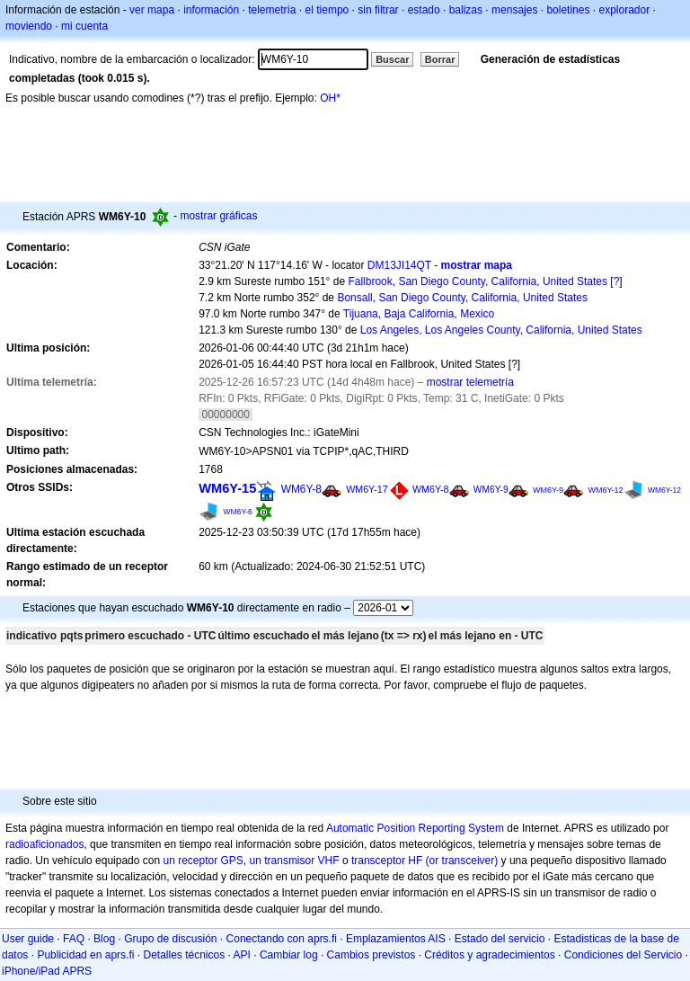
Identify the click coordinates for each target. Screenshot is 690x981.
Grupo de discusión (170, 938)
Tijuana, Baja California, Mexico (418, 314)
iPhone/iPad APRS (47, 971)
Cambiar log (289, 955)
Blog (104, 938)
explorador (624, 10)
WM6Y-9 (491, 490)
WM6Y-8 (301, 489)
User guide (28, 938)
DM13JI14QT (399, 265)
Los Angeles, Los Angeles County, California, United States (501, 330)
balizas (465, 10)
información (211, 10)
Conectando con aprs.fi (281, 938)
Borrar (440, 59)
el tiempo (327, 10)
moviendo (28, 26)
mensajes (514, 10)
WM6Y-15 (227, 488)
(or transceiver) (462, 860)
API (242, 955)
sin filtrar (378, 10)
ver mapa (151, 10)
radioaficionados (44, 844)
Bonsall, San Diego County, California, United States (462, 297)
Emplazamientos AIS (396, 938)
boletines (567, 10)
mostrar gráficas (218, 216)
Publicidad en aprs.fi (85, 955)
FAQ (73, 938)
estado (424, 10)
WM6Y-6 (238, 511)
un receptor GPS (203, 860)
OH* (330, 98)
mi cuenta (84, 26)
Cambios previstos (371, 955)
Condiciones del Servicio (623, 955)
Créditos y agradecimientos (489, 955)
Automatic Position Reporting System (415, 828)
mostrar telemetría (470, 382)
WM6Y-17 (366, 489)
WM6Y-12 (605, 490)
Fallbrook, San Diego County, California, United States (477, 281)
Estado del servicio (500, 938)
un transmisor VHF (295, 860)
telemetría (272, 10)
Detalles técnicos (184, 955)
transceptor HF (386, 860)
